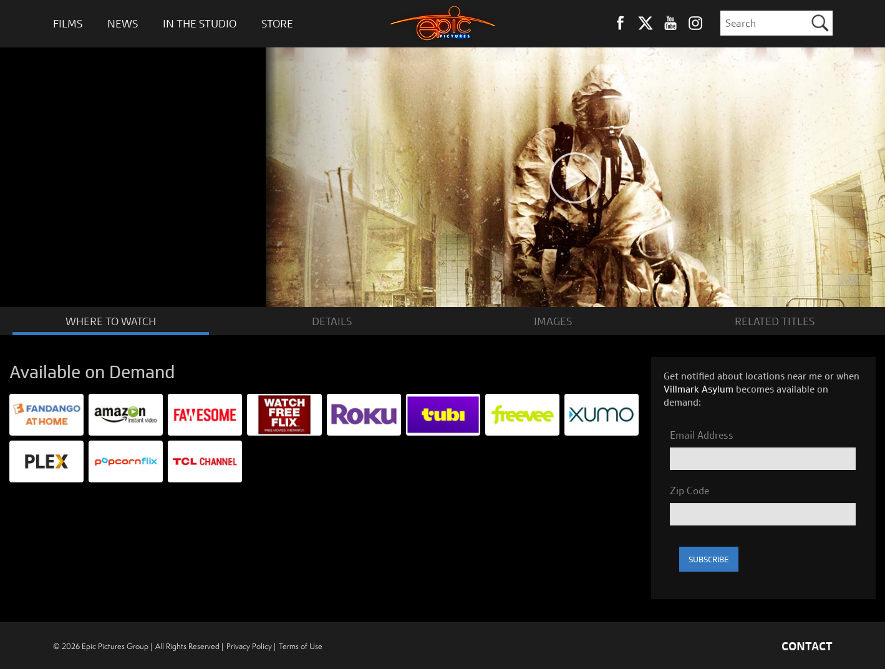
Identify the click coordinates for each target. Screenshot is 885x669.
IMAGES (553, 320)
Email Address (701, 434)
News (122, 23)
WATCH (110, 320)
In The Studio (199, 23)
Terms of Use (300, 645)
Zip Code (689, 490)
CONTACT (807, 645)
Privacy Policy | (251, 645)
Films (67, 23)
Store (277, 23)
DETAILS (332, 320)
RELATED (775, 320)
